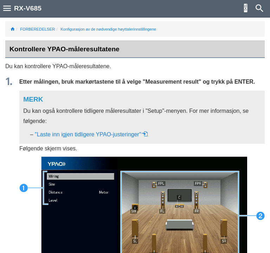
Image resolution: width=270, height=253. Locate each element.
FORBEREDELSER (37, 29)
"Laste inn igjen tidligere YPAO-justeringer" (91, 134)
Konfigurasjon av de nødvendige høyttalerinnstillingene (108, 29)
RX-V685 (27, 8)
